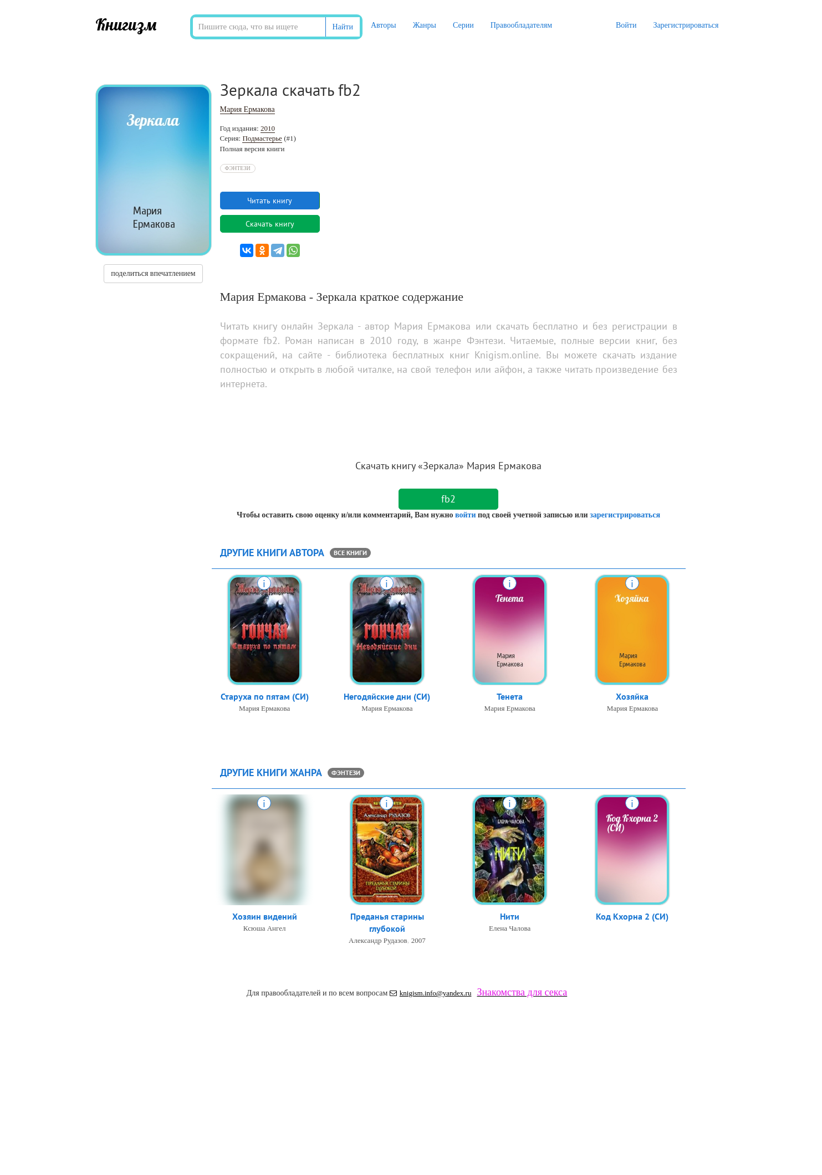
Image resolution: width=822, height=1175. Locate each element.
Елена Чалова (509, 929)
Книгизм (126, 24)
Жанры (424, 25)
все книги (350, 552)
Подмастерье (262, 138)
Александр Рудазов (378, 941)
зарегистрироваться (625, 515)
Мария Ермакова (247, 109)
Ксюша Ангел (264, 929)
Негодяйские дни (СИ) (387, 696)
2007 (418, 941)
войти (465, 515)
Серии (463, 25)
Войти (626, 25)
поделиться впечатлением (153, 273)
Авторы (383, 25)
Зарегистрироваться (685, 25)
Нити (509, 916)
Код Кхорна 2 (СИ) (632, 916)
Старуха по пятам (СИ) (265, 696)
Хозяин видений (264, 916)
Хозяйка (632, 696)
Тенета (510, 696)
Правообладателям (521, 25)
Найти (343, 27)
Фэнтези (238, 168)
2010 (268, 128)
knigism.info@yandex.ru (431, 993)
